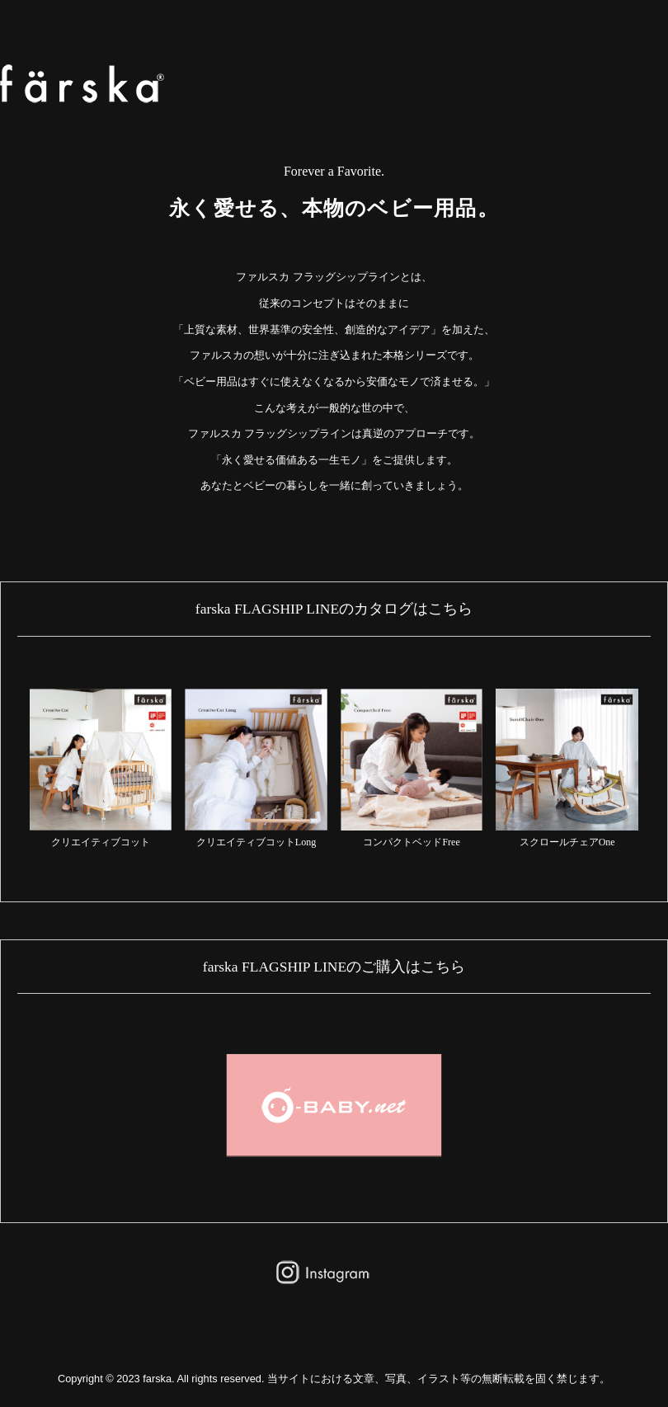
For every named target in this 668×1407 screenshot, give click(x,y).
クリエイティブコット (101, 837)
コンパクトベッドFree (412, 837)
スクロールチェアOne (567, 837)
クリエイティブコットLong (256, 837)
